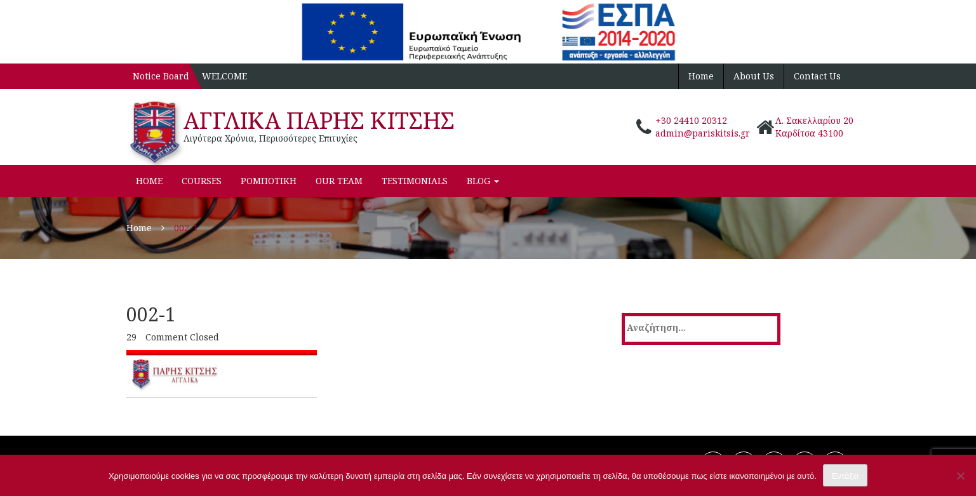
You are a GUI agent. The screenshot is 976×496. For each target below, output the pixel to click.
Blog (483, 181)
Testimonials (415, 181)
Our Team (339, 181)
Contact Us (817, 76)
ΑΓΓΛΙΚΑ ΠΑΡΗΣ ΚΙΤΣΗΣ (319, 120)
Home (701, 76)
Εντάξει (845, 476)
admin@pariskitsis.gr (702, 133)
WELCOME (224, 76)
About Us (753, 76)
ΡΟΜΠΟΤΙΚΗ (269, 181)
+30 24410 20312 (691, 120)
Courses (202, 181)
